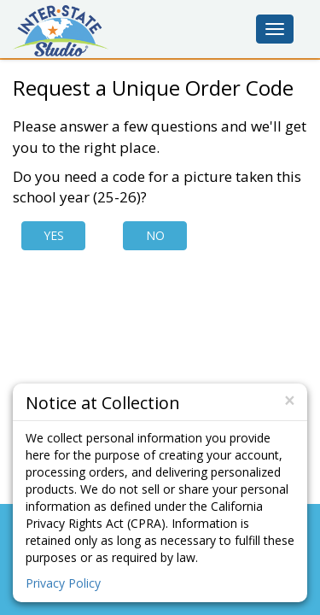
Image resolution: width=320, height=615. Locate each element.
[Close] (289, 401)
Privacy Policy (63, 583)
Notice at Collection (103, 402)
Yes (54, 235)
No (155, 235)
